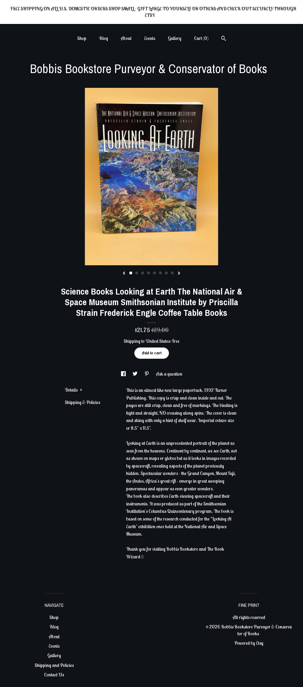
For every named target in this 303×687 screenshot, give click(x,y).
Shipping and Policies (54, 665)
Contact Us (54, 675)
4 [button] (148, 272)
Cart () (201, 38)
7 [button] (166, 272)
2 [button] (136, 272)
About (126, 38)
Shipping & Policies (82, 402)
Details (73, 390)
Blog (103, 38)
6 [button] (160, 272)
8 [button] (172, 272)
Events (149, 38)
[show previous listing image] (124, 273)
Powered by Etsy (248, 643)
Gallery (174, 38)
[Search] (223, 39)
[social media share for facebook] (124, 374)
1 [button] (130, 272)
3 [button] (142, 272)
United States (158, 341)
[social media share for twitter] (135, 374)
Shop (81, 38)
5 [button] (154, 272)
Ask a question (169, 374)
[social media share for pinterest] (147, 374)
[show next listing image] (179, 273)
